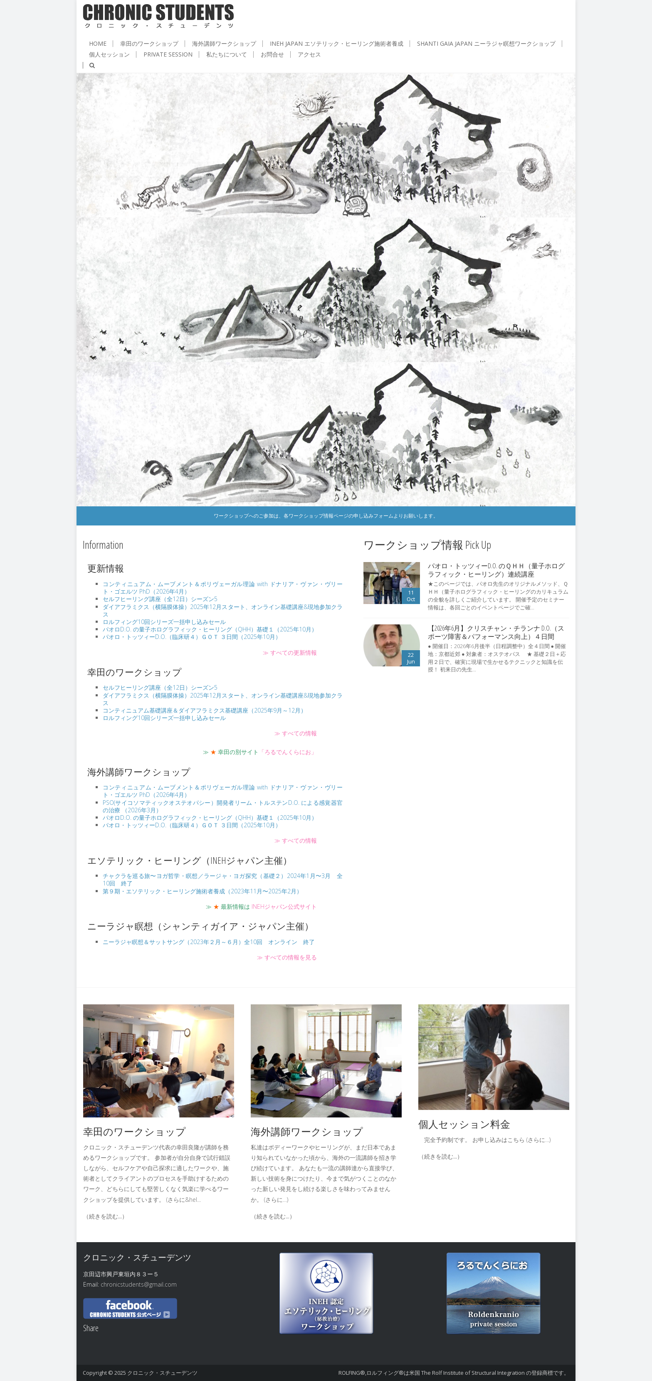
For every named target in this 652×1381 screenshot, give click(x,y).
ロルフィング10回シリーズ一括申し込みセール (164, 622)
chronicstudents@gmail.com (139, 1284)
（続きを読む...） (105, 1216)
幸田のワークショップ (149, 43)
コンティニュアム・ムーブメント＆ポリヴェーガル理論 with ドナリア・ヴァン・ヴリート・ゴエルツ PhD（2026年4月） (223, 587)
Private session (168, 54)
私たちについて (226, 54)
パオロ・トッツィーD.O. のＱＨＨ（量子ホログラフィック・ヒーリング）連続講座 (496, 569)
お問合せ (272, 54)
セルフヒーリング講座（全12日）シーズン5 (160, 599)
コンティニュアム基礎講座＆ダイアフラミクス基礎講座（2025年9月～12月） (204, 710)
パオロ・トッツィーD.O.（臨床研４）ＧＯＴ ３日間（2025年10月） (192, 637)
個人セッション (109, 54)
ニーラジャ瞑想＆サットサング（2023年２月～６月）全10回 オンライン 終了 (209, 942)
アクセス (309, 54)
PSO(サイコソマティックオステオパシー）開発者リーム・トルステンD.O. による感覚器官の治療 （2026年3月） (223, 806)
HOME (97, 43)
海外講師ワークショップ (224, 43)
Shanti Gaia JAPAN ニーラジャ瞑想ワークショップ (486, 43)
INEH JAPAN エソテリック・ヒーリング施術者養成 (336, 43)
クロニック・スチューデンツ (162, 1372)
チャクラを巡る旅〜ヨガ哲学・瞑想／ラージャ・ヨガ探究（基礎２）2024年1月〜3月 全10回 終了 (223, 879)
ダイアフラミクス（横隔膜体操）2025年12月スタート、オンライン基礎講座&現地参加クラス (223, 610)
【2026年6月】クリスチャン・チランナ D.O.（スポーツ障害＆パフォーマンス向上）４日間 (496, 632)
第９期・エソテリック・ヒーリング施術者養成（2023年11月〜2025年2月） (202, 891)
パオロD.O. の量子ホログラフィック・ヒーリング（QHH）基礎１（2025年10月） (210, 629)
